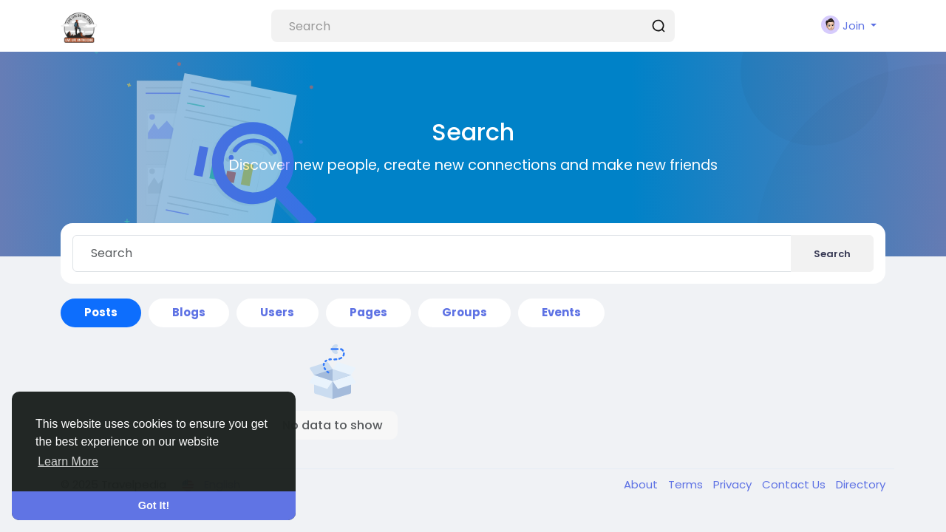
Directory (860, 484)
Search (832, 254)
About (642, 484)
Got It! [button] (153, 505)
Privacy (734, 484)
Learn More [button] (68, 461)
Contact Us (795, 484)
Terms (687, 484)
